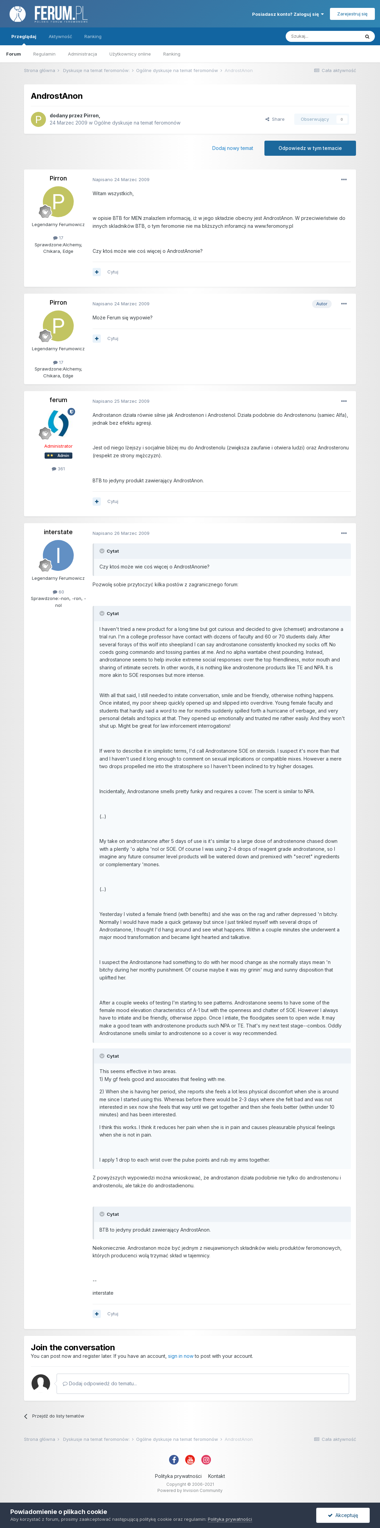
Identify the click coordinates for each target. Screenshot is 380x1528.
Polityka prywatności (178, 1476)
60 (58, 592)
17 (58, 237)
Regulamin (44, 54)
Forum (13, 54)
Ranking (171, 54)
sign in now (180, 1356)
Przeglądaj (23, 39)
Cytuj (112, 271)
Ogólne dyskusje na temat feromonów (137, 123)
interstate (58, 532)
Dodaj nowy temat (232, 148)
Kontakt (216, 1476)
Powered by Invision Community (190, 1490)
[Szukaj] (323, 36)
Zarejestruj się (352, 13)
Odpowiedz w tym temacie (310, 148)
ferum (58, 399)
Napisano (121, 179)
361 (58, 468)
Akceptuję (343, 1515)
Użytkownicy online (130, 54)
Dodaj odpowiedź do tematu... (100, 1383)
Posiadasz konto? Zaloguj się (288, 14)
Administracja (82, 54)
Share (275, 119)
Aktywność (60, 36)
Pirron (91, 115)
